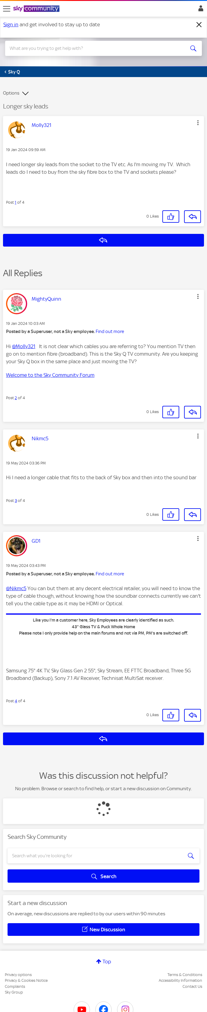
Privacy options (18, 974)
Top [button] (107, 962)
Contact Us (192, 986)
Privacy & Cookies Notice (26, 980)
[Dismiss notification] (199, 25)
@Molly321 (23, 346)
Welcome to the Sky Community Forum (50, 375)
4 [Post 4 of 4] (16, 701)
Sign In (199, 10)
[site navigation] (6, 9)
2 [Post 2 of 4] (16, 398)
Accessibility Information (180, 980)
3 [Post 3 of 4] (16, 500)
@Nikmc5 (16, 588)
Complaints (15, 986)
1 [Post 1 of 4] (15, 202)
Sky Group (14, 992)
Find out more (110, 331)
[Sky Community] (37, 9)
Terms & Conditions (184, 974)
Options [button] (11, 93)
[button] (198, 123)
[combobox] (93, 48)
